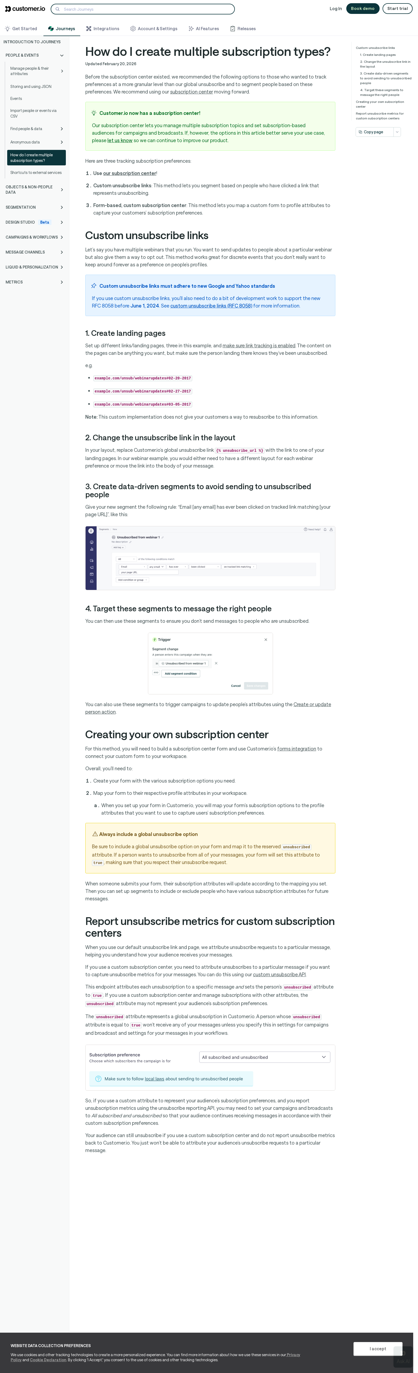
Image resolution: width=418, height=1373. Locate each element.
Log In (336, 8)
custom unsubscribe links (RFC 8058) (211, 306)
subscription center (191, 92)
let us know (119, 140)
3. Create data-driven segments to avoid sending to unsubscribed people (386, 78)
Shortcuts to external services (36, 172)
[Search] (143, 9)
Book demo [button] (363, 8)
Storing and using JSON (30, 86)
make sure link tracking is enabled (259, 345)
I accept (378, 1348)
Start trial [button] (397, 8)
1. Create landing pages (378, 54)
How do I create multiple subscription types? (31, 158)
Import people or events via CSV (33, 113)
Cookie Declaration (48, 1360)
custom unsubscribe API (279, 974)
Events (16, 98)
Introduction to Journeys (32, 42)
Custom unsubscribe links (375, 47)
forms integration (296, 749)
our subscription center (129, 173)
